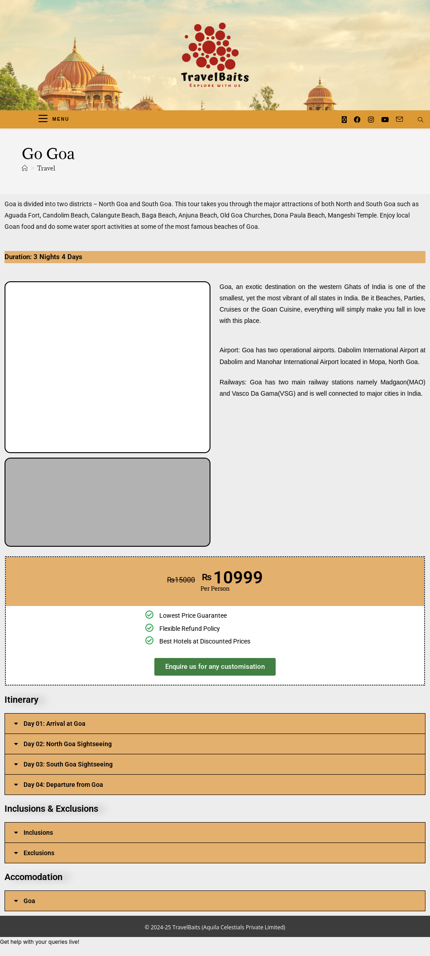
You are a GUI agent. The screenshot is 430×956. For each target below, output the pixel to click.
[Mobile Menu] (53, 119)
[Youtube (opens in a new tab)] (384, 119)
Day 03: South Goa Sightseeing (68, 764)
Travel (46, 168)
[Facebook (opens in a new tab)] (357, 119)
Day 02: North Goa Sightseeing (68, 744)
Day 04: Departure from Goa (63, 784)
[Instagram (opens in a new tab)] (370, 119)
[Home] (25, 168)
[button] (13, 367)
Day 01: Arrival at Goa (55, 723)
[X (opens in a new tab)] (344, 119)
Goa (29, 900)
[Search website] (420, 120)
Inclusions (38, 832)
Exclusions (39, 853)
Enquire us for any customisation (215, 667)
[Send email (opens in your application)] (399, 119)
